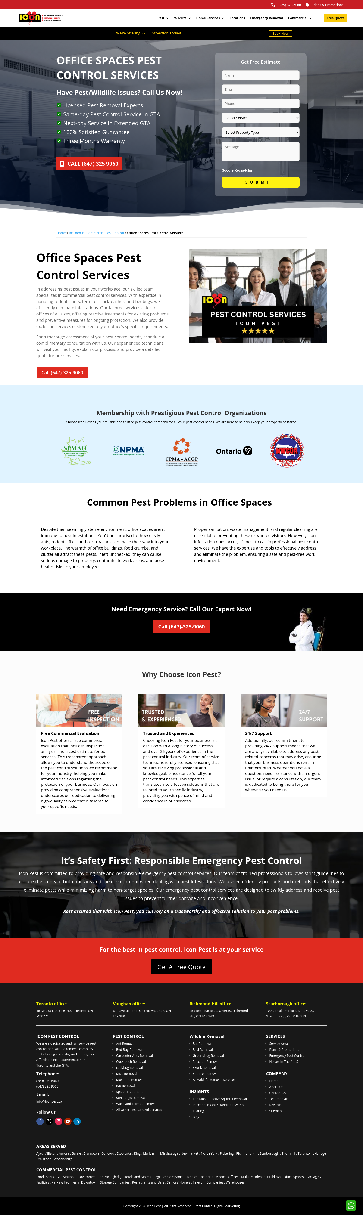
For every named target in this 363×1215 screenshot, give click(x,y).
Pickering (227, 1153)
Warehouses (235, 1182)
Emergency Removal (266, 18)
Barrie (76, 1153)
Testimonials (278, 1099)
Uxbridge (319, 1153)
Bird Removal (203, 1049)
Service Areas (279, 1043)
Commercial (297, 18)
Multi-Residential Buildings (261, 1177)
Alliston (50, 1153)
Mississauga (169, 1153)
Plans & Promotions (324, 5)
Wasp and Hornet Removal (136, 1103)
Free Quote (336, 18)
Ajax (39, 1153)
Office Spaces (294, 1177)
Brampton (91, 1153)
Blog (196, 1117)
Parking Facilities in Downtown (74, 1182)
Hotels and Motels (137, 1177)
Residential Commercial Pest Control (96, 233)
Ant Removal (125, 1043)
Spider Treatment (129, 1091)
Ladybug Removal (129, 1067)
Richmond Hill (246, 1153)
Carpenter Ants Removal (134, 1055)
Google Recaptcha (237, 170)
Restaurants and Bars (148, 1182)
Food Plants (45, 1177)
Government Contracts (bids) (99, 1177)
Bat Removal (202, 1043)
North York (209, 1153)
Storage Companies (114, 1182)
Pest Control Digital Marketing (217, 1206)
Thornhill (288, 1153)
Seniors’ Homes (178, 1182)
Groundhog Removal (208, 1055)
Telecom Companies (208, 1182)
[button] (350, 1205)
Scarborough (269, 1153)
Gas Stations (65, 1177)
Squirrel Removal (205, 1073)
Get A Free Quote (181, 967)
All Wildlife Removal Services (214, 1079)
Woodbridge (63, 1159)
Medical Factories (200, 1177)
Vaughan (44, 1159)
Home (61, 233)
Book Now (280, 33)
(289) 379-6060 (285, 5)
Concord (107, 1153)
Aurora (64, 1153)
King (137, 1153)
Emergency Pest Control (287, 1055)
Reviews (275, 1105)
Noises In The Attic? (283, 1061)
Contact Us (277, 1093)
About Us (276, 1087)
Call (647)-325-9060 (62, 372)
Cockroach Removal (131, 1061)
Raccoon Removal (206, 1061)
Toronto (304, 1153)
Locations (237, 18)
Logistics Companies (169, 1177)
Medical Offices (227, 1177)
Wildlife (180, 18)
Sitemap (275, 1111)
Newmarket (189, 1153)
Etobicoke (124, 1153)
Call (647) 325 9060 (98, 165)
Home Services (208, 18)
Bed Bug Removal (129, 1049)
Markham (150, 1153)
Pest (160, 18)
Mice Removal (126, 1073)
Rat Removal (125, 1085)
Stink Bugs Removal (131, 1097)
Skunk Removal (204, 1067)
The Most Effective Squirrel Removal (220, 1099)
